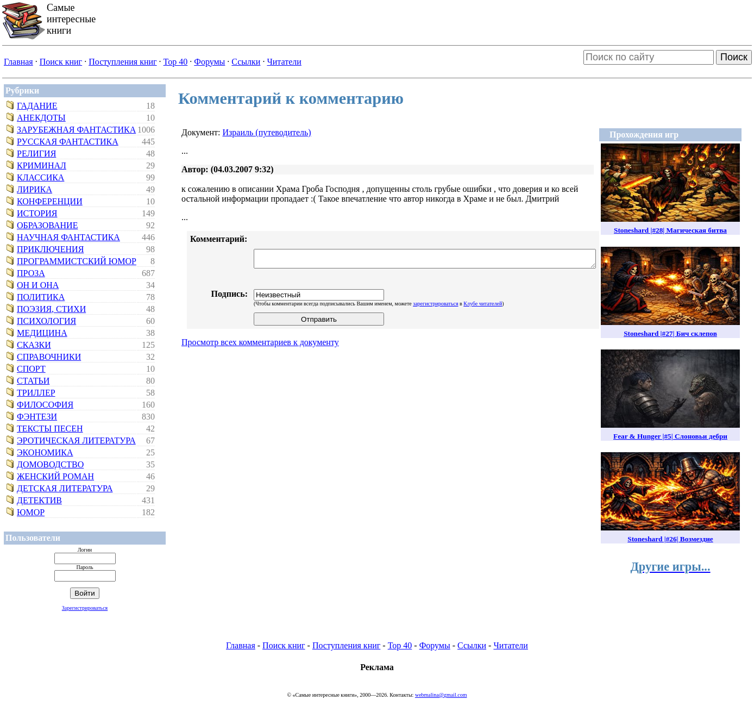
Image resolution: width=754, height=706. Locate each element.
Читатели (284, 61)
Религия (36, 153)
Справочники (49, 356)
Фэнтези (37, 416)
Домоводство (50, 464)
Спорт (31, 368)
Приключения (50, 249)
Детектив (39, 500)
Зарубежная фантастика (76, 129)
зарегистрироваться (435, 304)
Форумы (209, 61)
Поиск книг (61, 61)
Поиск (733, 57)
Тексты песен (50, 428)
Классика (40, 177)
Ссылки (245, 61)
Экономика (45, 452)
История (37, 213)
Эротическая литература (76, 440)
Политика (41, 297)
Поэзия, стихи (51, 309)
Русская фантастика (67, 141)
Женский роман (55, 476)
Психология (46, 321)
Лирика (34, 189)
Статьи (33, 380)
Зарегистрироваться (85, 608)
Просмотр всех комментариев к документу (260, 342)
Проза (31, 273)
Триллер (36, 392)
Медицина (42, 333)
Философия (45, 404)
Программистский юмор (76, 261)
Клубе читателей (482, 304)
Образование (47, 225)
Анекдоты (41, 117)
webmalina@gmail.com (441, 695)
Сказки (34, 344)
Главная (18, 61)
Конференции (50, 201)
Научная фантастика (68, 237)
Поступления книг (122, 61)
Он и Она (38, 285)
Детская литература (65, 488)
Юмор (31, 512)
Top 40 (176, 61)
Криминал (41, 165)
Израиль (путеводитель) (266, 132)
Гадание (37, 105)
